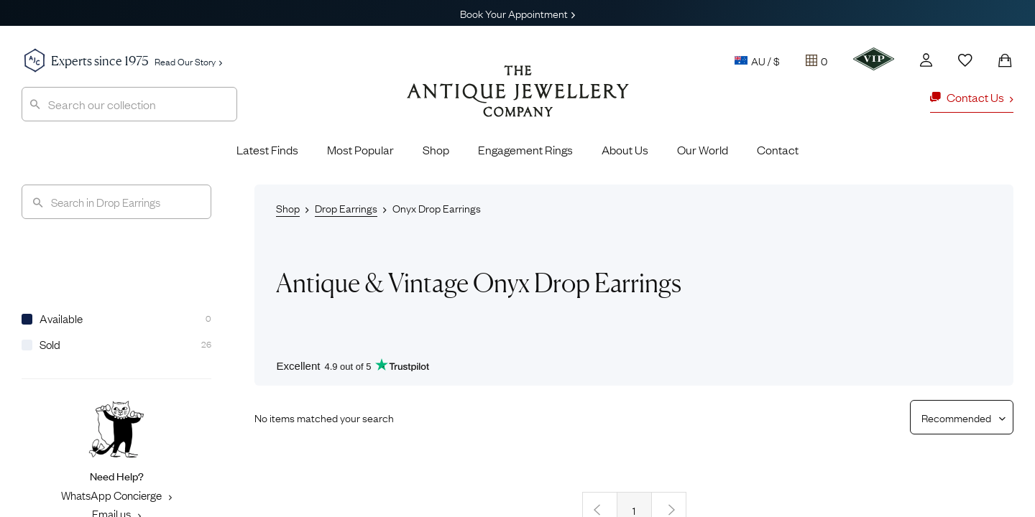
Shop (436, 149)
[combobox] (129, 104)
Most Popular (360, 149)
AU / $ (757, 60)
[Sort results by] (956, 417)
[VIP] (873, 58)
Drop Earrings (346, 207)
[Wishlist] (965, 60)
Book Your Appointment (517, 13)
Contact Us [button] (971, 97)
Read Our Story (188, 61)
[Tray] (816, 60)
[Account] (926, 60)
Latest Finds (267, 149)
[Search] (116, 202)
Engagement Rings (525, 149)
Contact (778, 149)
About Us (625, 149)
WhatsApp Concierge (116, 495)
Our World (702, 149)
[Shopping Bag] (1004, 60)
